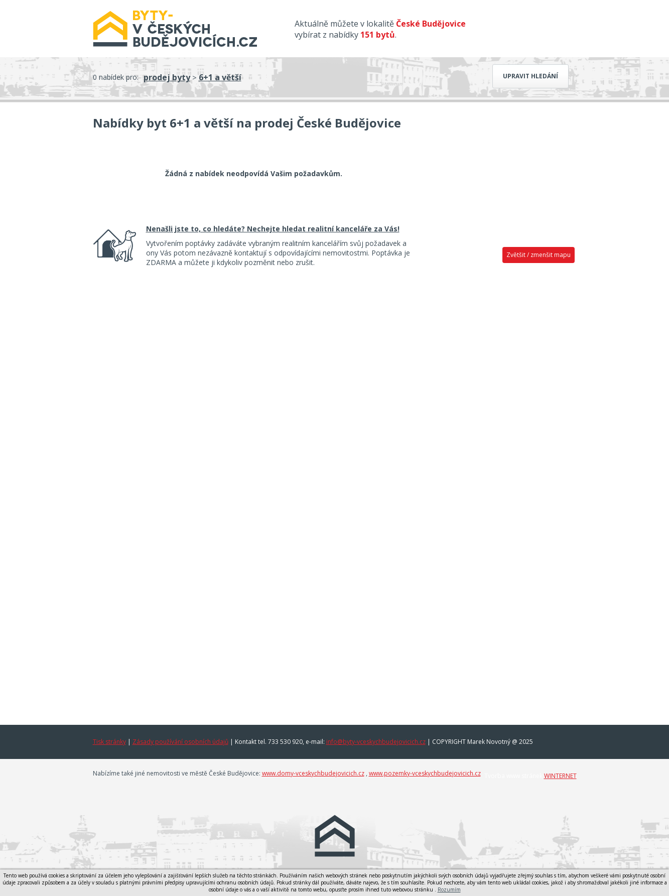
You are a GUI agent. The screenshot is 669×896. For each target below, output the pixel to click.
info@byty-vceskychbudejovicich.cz (376, 741)
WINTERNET (560, 776)
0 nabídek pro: (116, 77)
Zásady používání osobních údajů (180, 741)
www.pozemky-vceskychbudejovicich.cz (425, 773)
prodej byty (167, 77)
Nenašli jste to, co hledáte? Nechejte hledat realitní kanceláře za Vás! (272, 228)
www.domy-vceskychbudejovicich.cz (313, 773)
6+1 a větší (220, 77)
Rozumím (449, 889)
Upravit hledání (530, 76)
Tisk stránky (109, 741)
